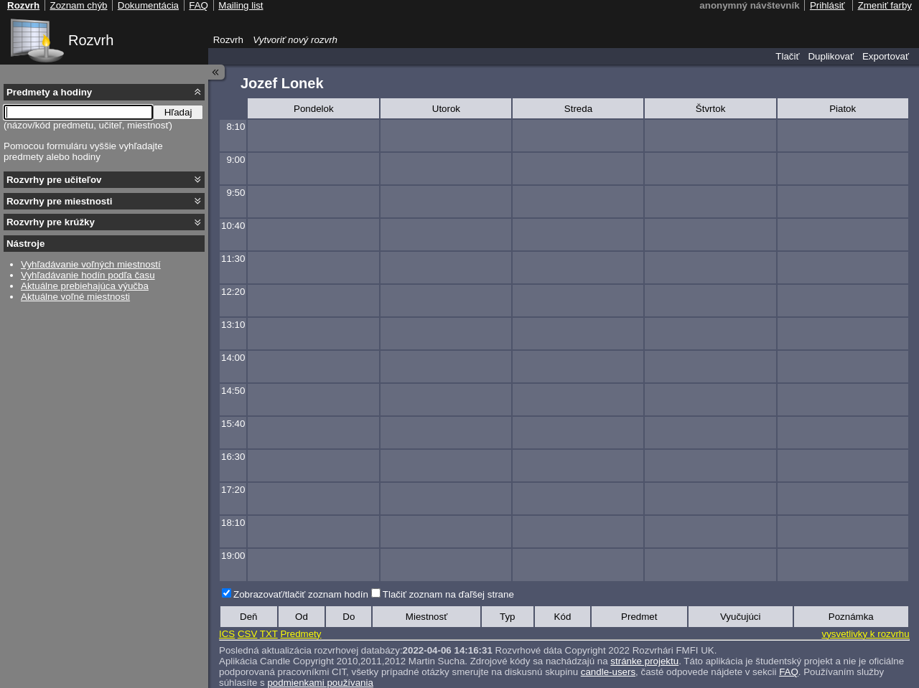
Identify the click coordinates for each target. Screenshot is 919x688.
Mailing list (240, 5)
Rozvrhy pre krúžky (50, 222)
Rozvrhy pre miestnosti (59, 201)
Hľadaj (178, 112)
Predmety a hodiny (49, 92)
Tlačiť (787, 56)
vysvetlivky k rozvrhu (865, 633)
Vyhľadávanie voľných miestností (91, 264)
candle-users (608, 671)
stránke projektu (644, 661)
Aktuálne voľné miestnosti (75, 296)
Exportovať (885, 56)
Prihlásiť (827, 5)
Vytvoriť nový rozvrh (295, 39)
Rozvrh (90, 40)
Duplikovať (831, 56)
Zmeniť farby (885, 5)
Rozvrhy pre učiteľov (54, 179)
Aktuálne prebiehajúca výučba (85, 286)
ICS (227, 633)
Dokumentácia (148, 5)
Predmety (300, 633)
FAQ (788, 671)
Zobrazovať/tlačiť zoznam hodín (300, 594)
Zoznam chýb (78, 5)
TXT (269, 633)
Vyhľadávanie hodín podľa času (88, 275)
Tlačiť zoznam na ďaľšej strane (448, 594)
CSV (247, 633)
